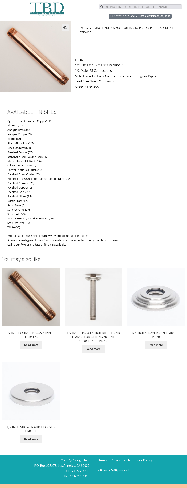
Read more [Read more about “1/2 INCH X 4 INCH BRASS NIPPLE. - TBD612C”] (31, 345)
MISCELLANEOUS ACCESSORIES (113, 28)
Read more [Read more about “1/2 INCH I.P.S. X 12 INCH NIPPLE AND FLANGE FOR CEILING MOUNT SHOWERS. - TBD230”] (93, 349)
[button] (65, 27)
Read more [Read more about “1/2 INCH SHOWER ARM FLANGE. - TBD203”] (156, 345)
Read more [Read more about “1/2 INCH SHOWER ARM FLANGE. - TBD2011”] (31, 439)
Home (88, 28)
